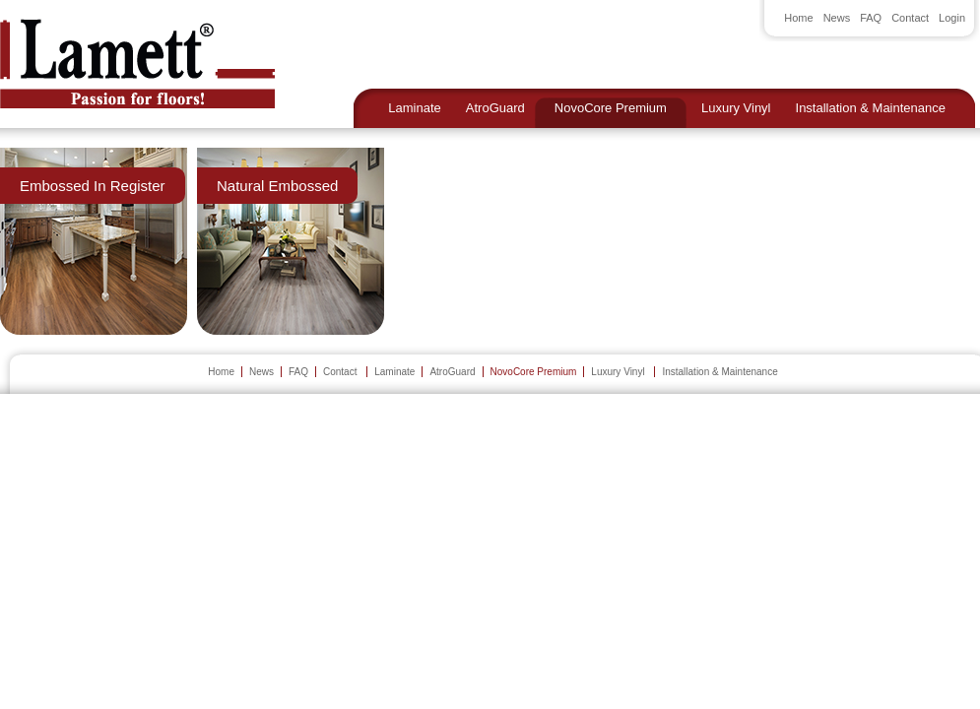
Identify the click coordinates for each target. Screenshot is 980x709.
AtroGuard (495, 107)
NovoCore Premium (611, 107)
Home (798, 18)
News (837, 18)
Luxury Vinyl (736, 107)
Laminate (414, 107)
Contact (910, 18)
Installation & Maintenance (871, 107)
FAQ (871, 18)
